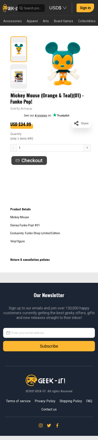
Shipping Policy (71, 401)
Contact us (49, 409)
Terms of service (18, 401)
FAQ (89, 401)
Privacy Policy (45, 401)
